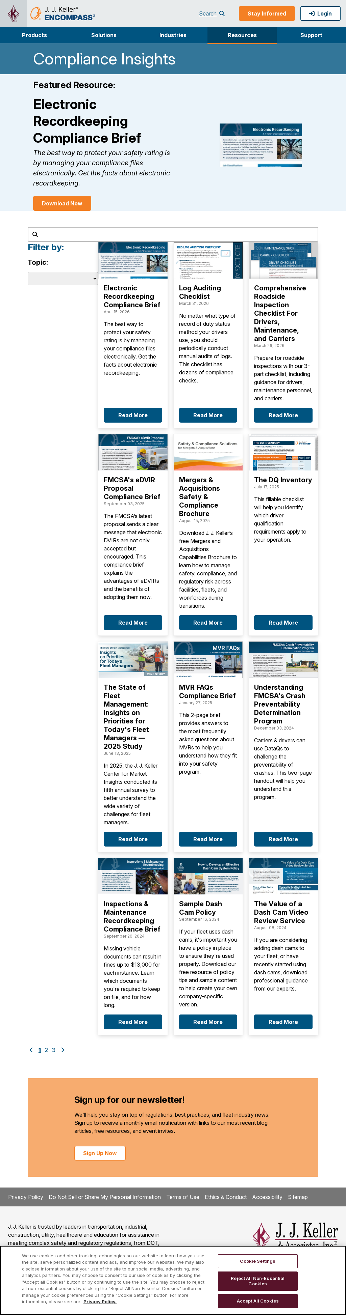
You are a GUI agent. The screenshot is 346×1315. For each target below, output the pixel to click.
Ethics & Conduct (226, 1197)
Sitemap (298, 1197)
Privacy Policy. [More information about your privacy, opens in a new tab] (100, 1301)
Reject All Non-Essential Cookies (258, 1281)
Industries (173, 35)
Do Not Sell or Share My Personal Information (105, 1197)
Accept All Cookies (258, 1301)
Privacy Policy (25, 1197)
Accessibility (267, 1197)
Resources (242, 35)
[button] (34, 35)
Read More (133, 415)
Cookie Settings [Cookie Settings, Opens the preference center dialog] (257, 1261)
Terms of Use (182, 1197)
